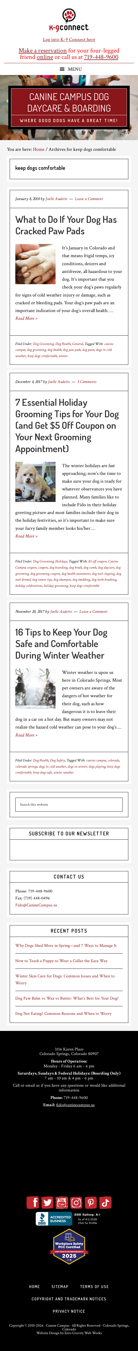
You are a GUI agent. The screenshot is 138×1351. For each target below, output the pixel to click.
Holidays (61, 561)
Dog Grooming (43, 343)
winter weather (63, 772)
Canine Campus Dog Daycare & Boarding (69, 102)
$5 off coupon (97, 561)
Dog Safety (57, 760)
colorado (113, 760)
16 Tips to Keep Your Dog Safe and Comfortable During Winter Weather (61, 643)
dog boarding (58, 567)
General (77, 343)
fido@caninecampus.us (75, 1105)
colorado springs (26, 766)
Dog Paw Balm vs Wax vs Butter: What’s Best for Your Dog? (67, 998)
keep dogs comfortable (42, 356)
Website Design (47, 1333)
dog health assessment (75, 573)
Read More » (26, 318)
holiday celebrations (28, 585)
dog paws (88, 349)
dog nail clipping (103, 573)
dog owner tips (42, 579)
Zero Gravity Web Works (83, 1333)
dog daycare (106, 567)
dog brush (75, 567)
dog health (54, 349)
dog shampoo (62, 579)
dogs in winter (77, 766)
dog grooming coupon (45, 573)
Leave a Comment (89, 199)
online (45, 57)
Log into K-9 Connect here (69, 39)
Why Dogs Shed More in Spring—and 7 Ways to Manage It (66, 945)
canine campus (96, 760)
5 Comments (86, 382)
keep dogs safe (42, 772)
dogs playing (97, 766)
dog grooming (36, 349)
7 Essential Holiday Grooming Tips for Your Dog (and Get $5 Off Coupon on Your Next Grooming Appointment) (67, 425)
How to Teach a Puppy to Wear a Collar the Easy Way (61, 961)
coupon (43, 567)
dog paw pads (72, 349)
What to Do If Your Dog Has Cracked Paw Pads (66, 225)
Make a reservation (43, 50)
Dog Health (63, 343)
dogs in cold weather (52, 766)
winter (63, 356)
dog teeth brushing (104, 579)
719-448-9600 (101, 57)
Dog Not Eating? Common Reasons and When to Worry (63, 1013)
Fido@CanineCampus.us (36, 905)
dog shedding (81, 579)
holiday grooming (56, 585)
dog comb (89, 567)
